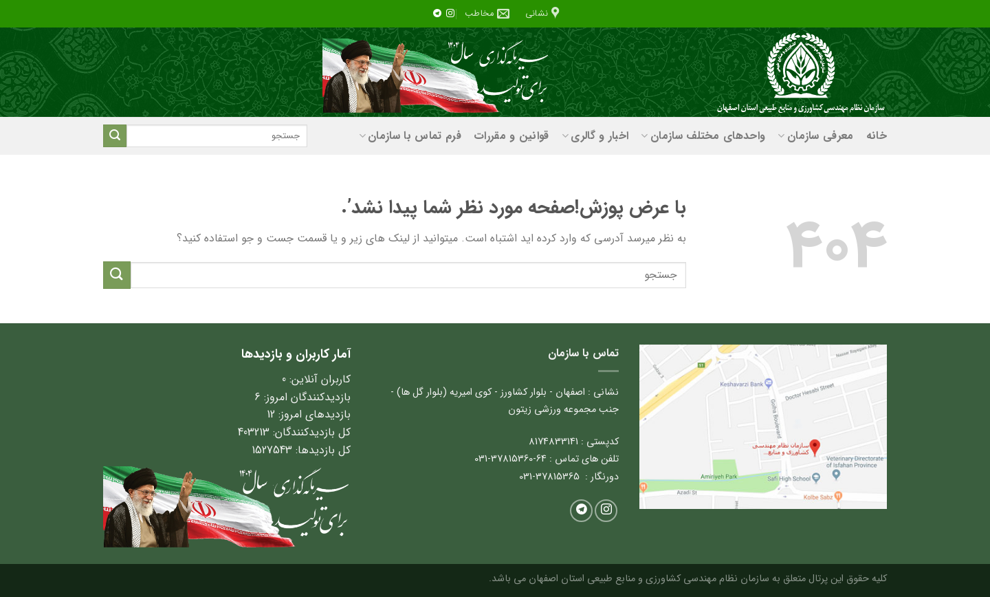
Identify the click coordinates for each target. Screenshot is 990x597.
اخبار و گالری (595, 135)
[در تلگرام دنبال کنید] (437, 14)
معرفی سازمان (815, 135)
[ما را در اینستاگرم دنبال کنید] (450, 14)
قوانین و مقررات (511, 135)
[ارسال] (114, 136)
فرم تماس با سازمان (410, 135)
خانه (876, 135)
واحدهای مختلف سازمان (703, 135)
